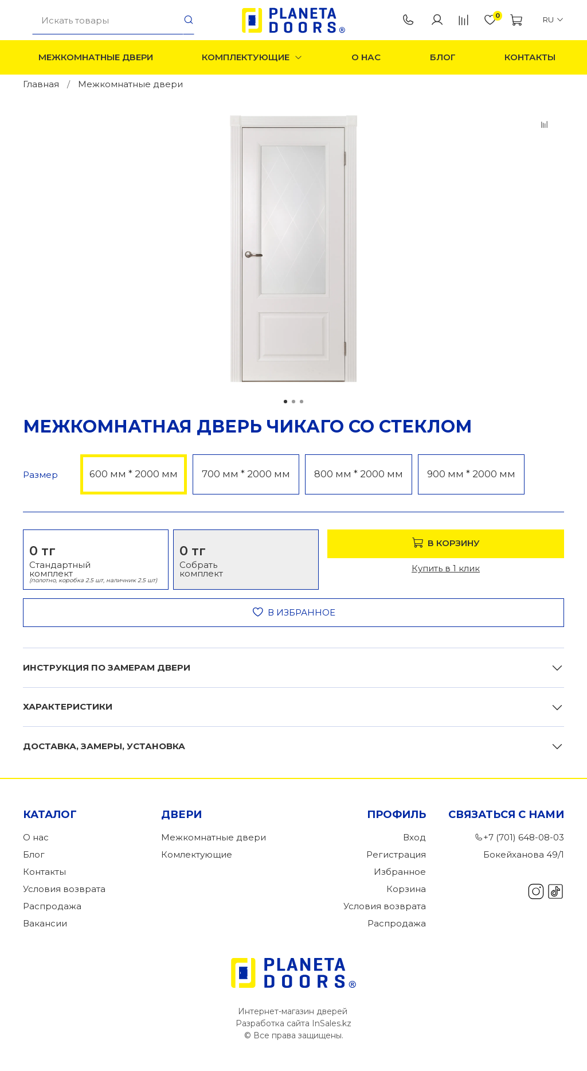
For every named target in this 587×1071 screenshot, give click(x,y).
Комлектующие (196, 854)
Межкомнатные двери (95, 57)
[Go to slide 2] (293, 401)
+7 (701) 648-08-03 (408, 20)
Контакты (529, 57)
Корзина (406, 888)
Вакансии (45, 923)
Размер (40, 475)
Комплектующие (252, 57)
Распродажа (52, 906)
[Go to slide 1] (285, 401)
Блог (443, 57)
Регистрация (396, 854)
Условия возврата (64, 888)
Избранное (400, 871)
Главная (41, 84)
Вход (414, 837)
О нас (366, 57)
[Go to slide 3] (301, 401)
